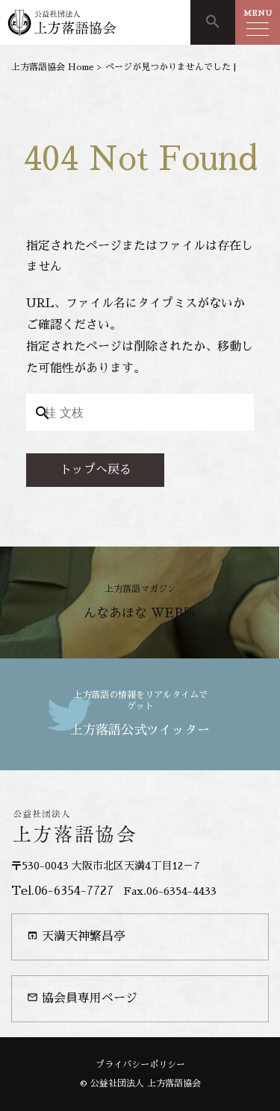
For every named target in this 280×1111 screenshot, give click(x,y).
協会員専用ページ (82, 998)
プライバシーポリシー (140, 1064)
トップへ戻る (95, 470)
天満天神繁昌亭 (76, 936)
